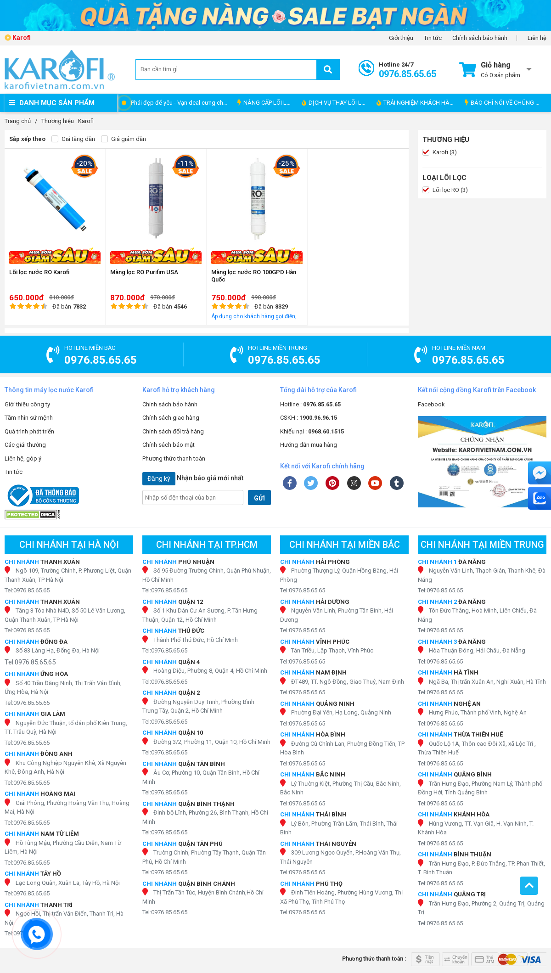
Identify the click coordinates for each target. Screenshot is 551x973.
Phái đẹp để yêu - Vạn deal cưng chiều (181, 102)
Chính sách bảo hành (479, 38)
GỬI (259, 498)
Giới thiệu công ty (27, 404)
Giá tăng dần (73, 139)
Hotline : (310, 404)
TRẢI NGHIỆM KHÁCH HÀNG (417, 102)
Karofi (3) (439, 152)
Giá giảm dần (123, 139)
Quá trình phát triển (29, 431)
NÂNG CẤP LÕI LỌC (265, 102)
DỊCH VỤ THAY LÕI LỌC (335, 102)
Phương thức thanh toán (173, 458)
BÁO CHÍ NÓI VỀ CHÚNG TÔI (504, 102)
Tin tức (433, 38)
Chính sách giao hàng (170, 417)
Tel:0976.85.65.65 (27, 590)
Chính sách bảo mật (168, 444)
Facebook (431, 404)
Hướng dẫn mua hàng (308, 444)
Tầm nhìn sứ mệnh (29, 417)
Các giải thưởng (25, 444)
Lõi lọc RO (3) (445, 190)
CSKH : (308, 417)
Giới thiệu (401, 38)
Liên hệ (537, 38)
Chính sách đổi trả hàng (173, 431)
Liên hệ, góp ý (23, 458)
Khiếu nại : (312, 431)
